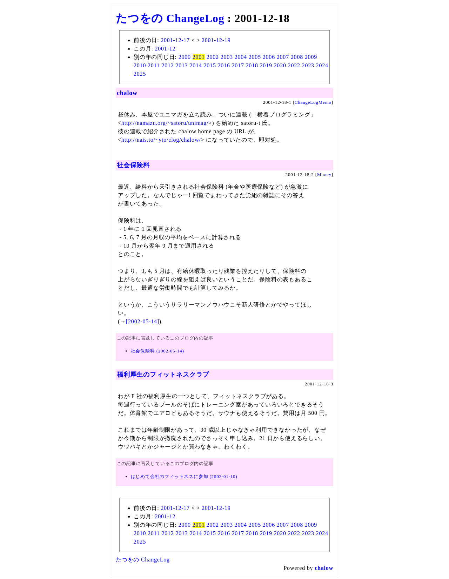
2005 (255, 57)
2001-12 (165, 49)
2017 (238, 65)
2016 (224, 65)
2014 (195, 65)
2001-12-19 (216, 40)
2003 (227, 57)
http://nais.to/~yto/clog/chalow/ (161, 140)
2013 (181, 65)
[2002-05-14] (142, 321)
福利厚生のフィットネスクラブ (163, 374)
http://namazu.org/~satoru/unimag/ (165, 123)
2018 (252, 65)
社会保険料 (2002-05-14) (157, 351)
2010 (140, 65)
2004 (241, 57)
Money (324, 174)
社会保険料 (133, 165)
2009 (311, 57)
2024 (322, 65)
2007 (283, 57)
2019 (266, 65)
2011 (154, 65)
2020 (280, 65)
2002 (213, 57)
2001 (199, 57)
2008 (297, 57)
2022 (294, 65)
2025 (140, 74)
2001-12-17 (175, 40)
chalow (127, 92)
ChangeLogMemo (313, 102)
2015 (209, 65)
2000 (185, 57)
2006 (269, 57)
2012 (167, 65)
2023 (308, 65)
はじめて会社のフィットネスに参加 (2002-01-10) (184, 476)
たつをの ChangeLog (170, 18)
